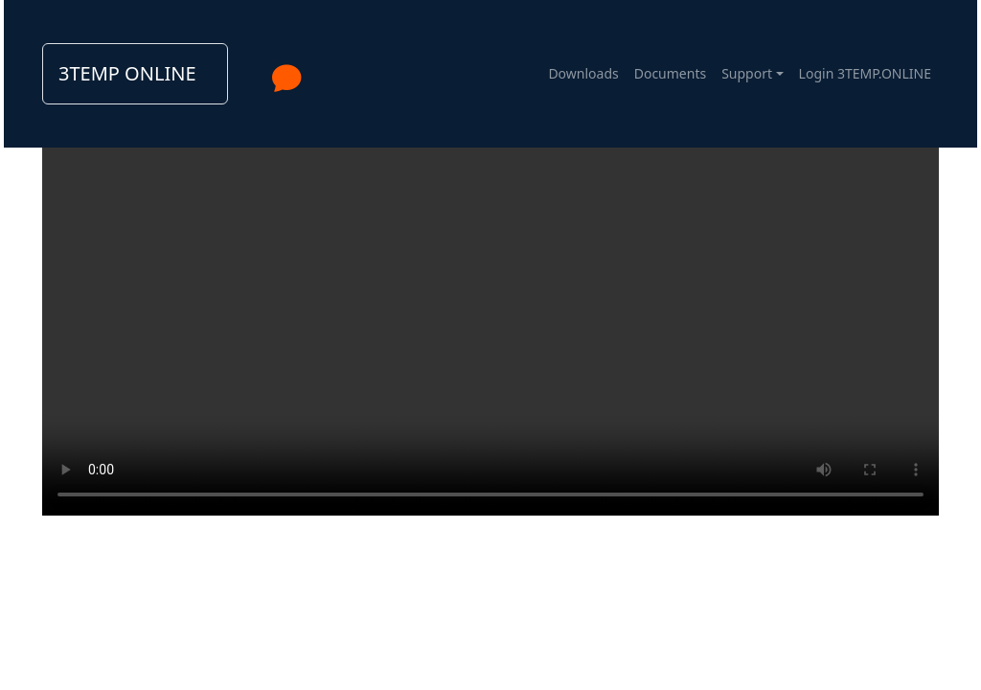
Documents (670, 73)
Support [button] (746, 73)
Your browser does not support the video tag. (490, 291)
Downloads (583, 73)
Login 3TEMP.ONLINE (865, 73)
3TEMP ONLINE (127, 73)
